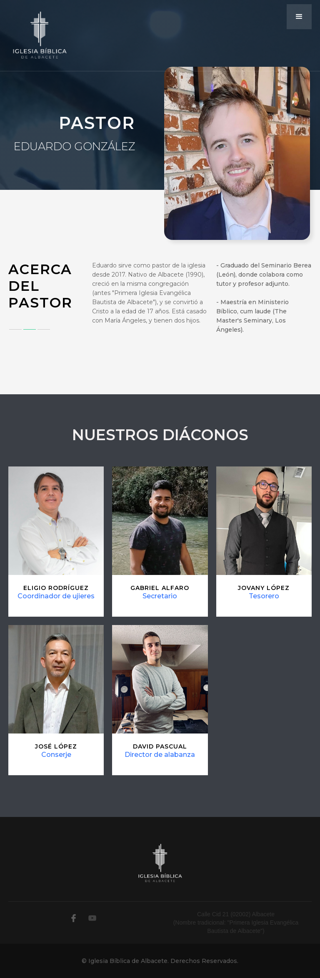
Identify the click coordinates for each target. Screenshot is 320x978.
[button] (299, 16)
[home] (39, 35)
